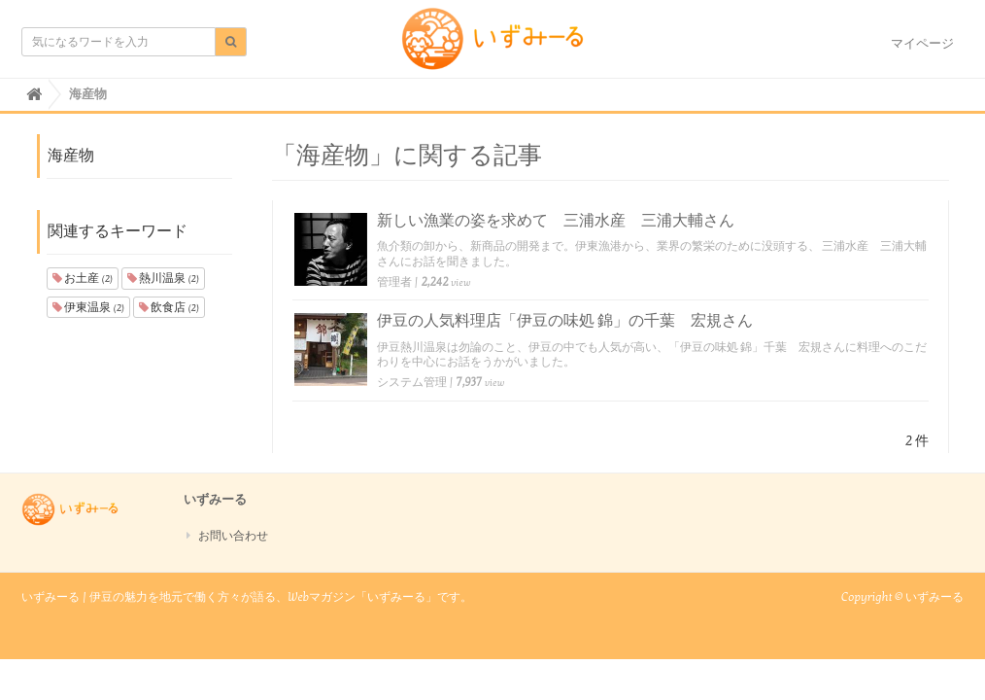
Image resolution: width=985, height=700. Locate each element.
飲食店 (169, 307)
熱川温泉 (163, 278)
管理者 (394, 282)
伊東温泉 (88, 307)
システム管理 (412, 382)
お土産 (82, 278)
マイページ (922, 44)
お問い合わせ (233, 535)
